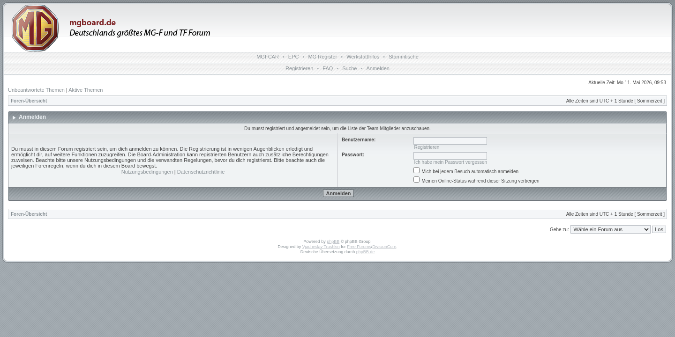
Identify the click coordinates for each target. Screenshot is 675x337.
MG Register (322, 56)
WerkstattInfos (362, 56)
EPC (293, 56)
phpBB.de (365, 251)
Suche (349, 68)
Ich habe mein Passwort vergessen (450, 162)
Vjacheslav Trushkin (321, 246)
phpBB (333, 241)
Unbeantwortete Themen (36, 90)
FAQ (327, 68)
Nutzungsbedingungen (147, 172)
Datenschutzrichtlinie (201, 172)
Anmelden (378, 68)
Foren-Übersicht (29, 100)
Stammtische (404, 56)
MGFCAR (267, 56)
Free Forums (359, 246)
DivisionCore (384, 246)
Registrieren (299, 68)
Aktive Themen (85, 90)
